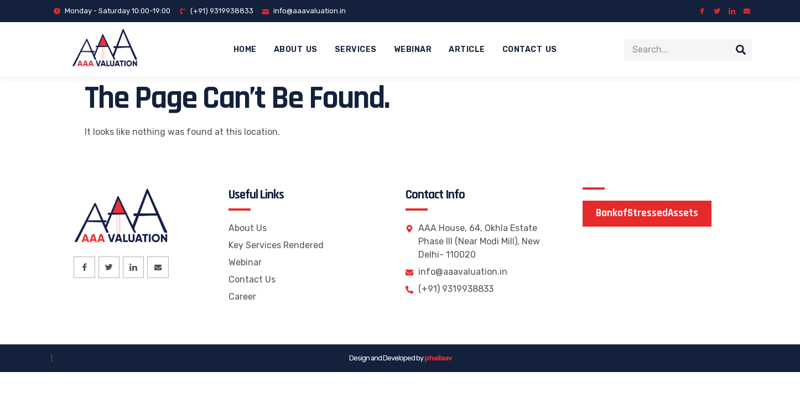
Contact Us (529, 49)
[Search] (741, 50)
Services (356, 49)
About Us (296, 49)
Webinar (413, 49)
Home (245, 49)
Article (467, 49)
